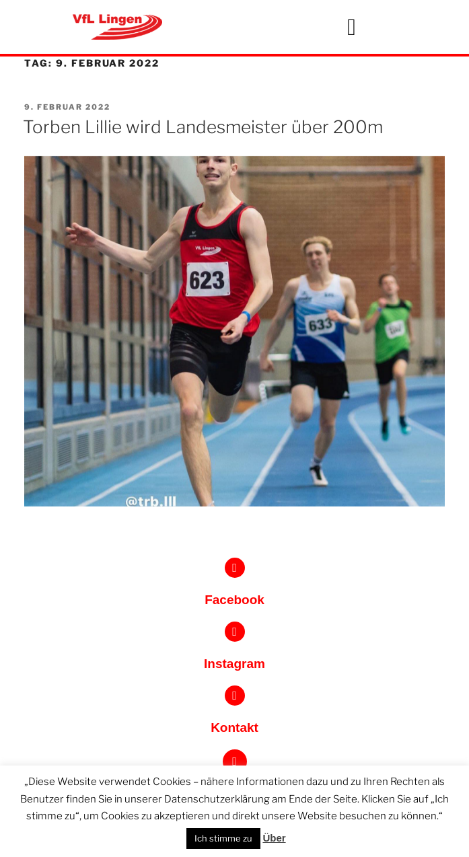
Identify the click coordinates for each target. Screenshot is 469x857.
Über (273, 838)
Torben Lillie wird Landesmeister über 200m (203, 126)
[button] (352, 27)
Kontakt (234, 727)
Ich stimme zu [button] (223, 838)
